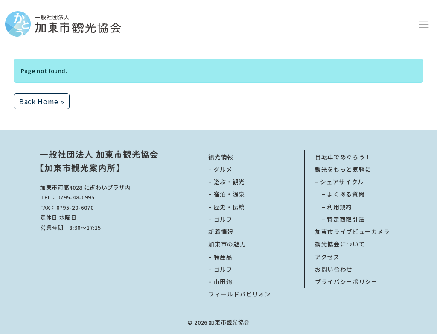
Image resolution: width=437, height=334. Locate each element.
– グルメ (220, 169)
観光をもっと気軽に (343, 169)
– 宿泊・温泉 (226, 194)
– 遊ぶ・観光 (226, 181)
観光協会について (340, 244)
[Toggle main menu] (424, 24)
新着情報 (220, 231)
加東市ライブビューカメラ (352, 231)
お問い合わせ (334, 269)
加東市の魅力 (227, 244)
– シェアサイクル (339, 181)
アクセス (327, 256)
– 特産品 (220, 256)
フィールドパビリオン (239, 294)
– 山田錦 (220, 281)
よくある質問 (339, 194)
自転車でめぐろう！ (343, 156)
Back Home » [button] (41, 101)
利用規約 (333, 206)
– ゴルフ (220, 219)
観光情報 (220, 156)
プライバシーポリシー (346, 281)
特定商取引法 (339, 219)
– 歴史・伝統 (226, 206)
